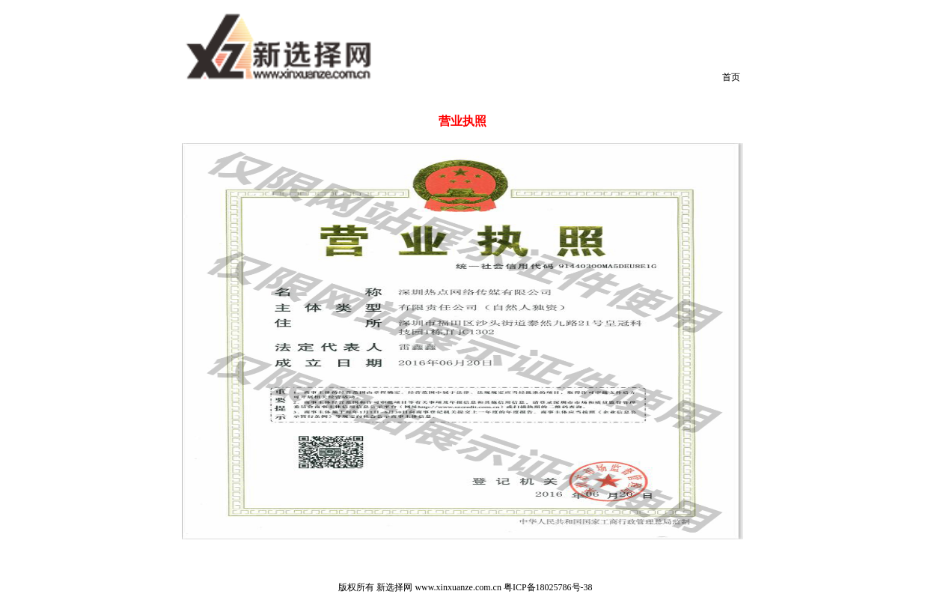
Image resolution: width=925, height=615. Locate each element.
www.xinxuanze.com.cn (458, 587)
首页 (731, 77)
